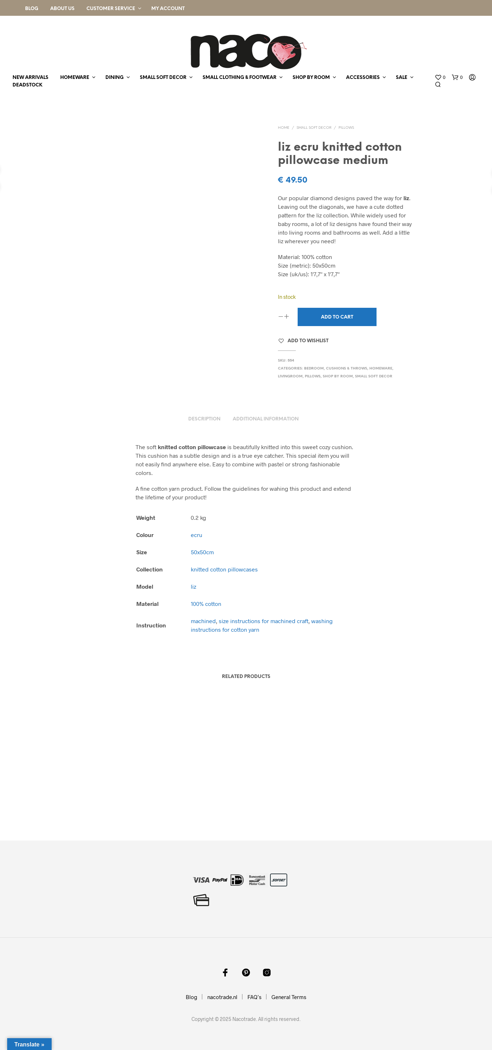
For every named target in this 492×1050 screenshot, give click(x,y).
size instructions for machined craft (263, 620)
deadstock (27, 85)
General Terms (288, 997)
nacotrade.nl (222, 997)
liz (193, 586)
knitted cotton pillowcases (224, 569)
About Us (62, 8)
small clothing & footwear (239, 77)
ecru (196, 534)
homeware (74, 77)
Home (283, 128)
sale (401, 77)
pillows (346, 128)
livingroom (290, 376)
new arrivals (30, 77)
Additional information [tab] (266, 419)
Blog (31, 8)
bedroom (314, 369)
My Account (168, 8)
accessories (363, 77)
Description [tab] (204, 419)
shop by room (311, 77)
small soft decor (163, 77)
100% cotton (206, 603)
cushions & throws (346, 369)
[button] (440, 77)
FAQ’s (254, 997)
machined (203, 620)
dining (114, 77)
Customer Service (110, 8)
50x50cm (202, 551)
